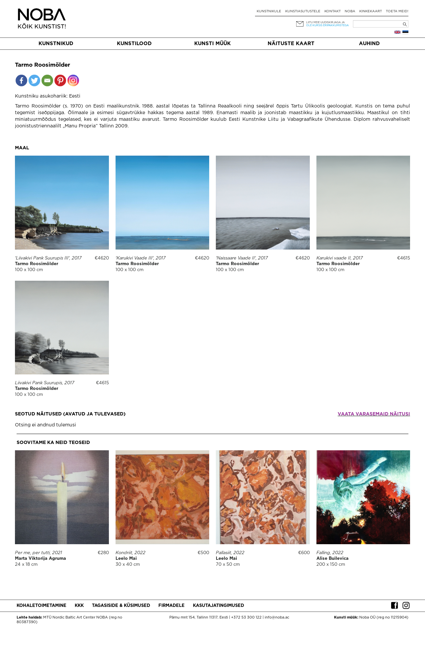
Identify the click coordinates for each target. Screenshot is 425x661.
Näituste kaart (291, 43)
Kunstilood (134, 43)
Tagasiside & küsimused (121, 606)
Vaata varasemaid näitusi (374, 414)
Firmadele (171, 606)
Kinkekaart (370, 11)
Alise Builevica (332, 558)
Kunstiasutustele (302, 11)
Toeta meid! (397, 11)
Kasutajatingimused (218, 606)
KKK (79, 606)
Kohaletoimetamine (41, 606)
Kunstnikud (56, 43)
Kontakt (332, 11)
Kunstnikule (269, 11)
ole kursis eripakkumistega (327, 25)
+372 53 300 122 (246, 617)
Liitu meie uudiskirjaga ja (325, 22)
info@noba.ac (277, 617)
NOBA (350, 11)
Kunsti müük (212, 43)
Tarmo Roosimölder (36, 264)
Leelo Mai (126, 558)
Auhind (369, 43)
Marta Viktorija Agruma (40, 558)
